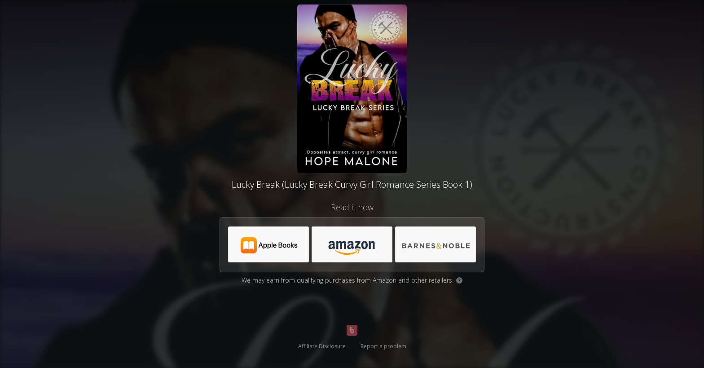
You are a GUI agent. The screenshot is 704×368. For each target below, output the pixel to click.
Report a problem (383, 346)
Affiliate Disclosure (322, 346)
